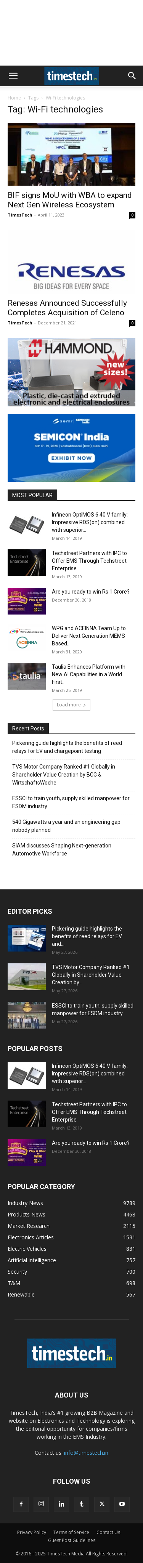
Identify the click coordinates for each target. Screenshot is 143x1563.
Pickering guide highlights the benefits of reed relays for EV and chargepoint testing (67, 747)
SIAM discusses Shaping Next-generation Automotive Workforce (61, 849)
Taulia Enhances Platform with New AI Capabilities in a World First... (88, 674)
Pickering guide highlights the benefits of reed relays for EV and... (87, 936)
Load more (71, 704)
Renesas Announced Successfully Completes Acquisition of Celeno (67, 307)
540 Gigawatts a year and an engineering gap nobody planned (66, 826)
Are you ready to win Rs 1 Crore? (91, 592)
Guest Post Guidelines (71, 1540)
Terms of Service (71, 1532)
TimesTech (20, 215)
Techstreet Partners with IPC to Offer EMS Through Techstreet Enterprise (89, 560)
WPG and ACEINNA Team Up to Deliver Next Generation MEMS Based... (89, 636)
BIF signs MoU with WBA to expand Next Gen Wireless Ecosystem (70, 200)
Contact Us (108, 1532)
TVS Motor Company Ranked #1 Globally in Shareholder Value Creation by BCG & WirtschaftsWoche (63, 775)
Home (14, 98)
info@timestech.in (86, 1452)
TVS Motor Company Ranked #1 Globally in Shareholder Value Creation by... (91, 974)
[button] (13, 76)
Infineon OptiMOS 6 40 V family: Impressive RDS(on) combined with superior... (90, 522)
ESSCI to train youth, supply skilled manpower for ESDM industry (71, 802)
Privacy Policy (31, 1532)
